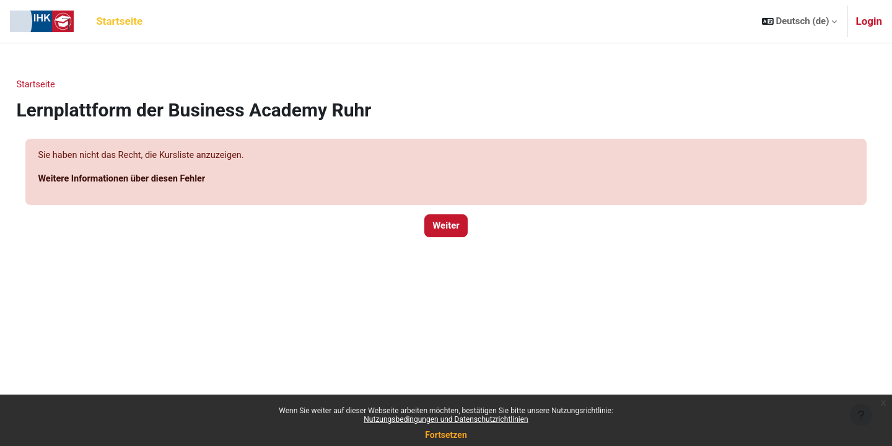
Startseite (64, 84)
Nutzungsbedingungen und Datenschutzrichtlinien (446, 419)
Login (868, 21)
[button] (800, 21)
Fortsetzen (446, 435)
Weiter (446, 227)
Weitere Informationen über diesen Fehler (152, 179)
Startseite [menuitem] (119, 21)
